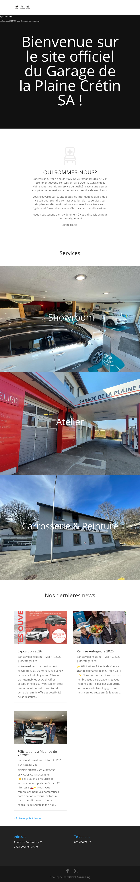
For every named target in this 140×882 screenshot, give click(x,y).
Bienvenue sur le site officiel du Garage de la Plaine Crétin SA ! (70, 70)
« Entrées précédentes (27, 818)
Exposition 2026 (30, 651)
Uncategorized (29, 661)
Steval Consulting (79, 877)
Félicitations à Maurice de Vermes (37, 753)
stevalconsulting (32, 656)
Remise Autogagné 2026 (95, 651)
